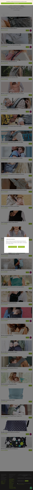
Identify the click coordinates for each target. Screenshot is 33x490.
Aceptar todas (21, 246)
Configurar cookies (12, 246)
